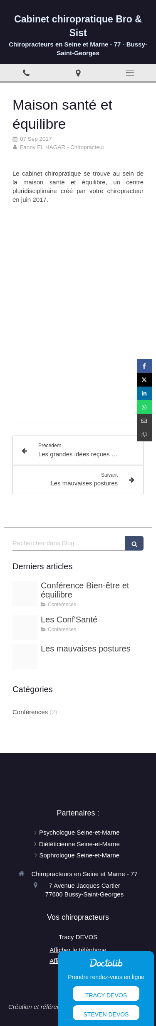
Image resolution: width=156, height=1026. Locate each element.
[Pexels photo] (24, 593)
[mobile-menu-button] (130, 72)
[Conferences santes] (24, 627)
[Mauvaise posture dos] (24, 656)
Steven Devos (106, 1014)
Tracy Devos (106, 995)
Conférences (30, 711)
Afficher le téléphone (78, 949)
